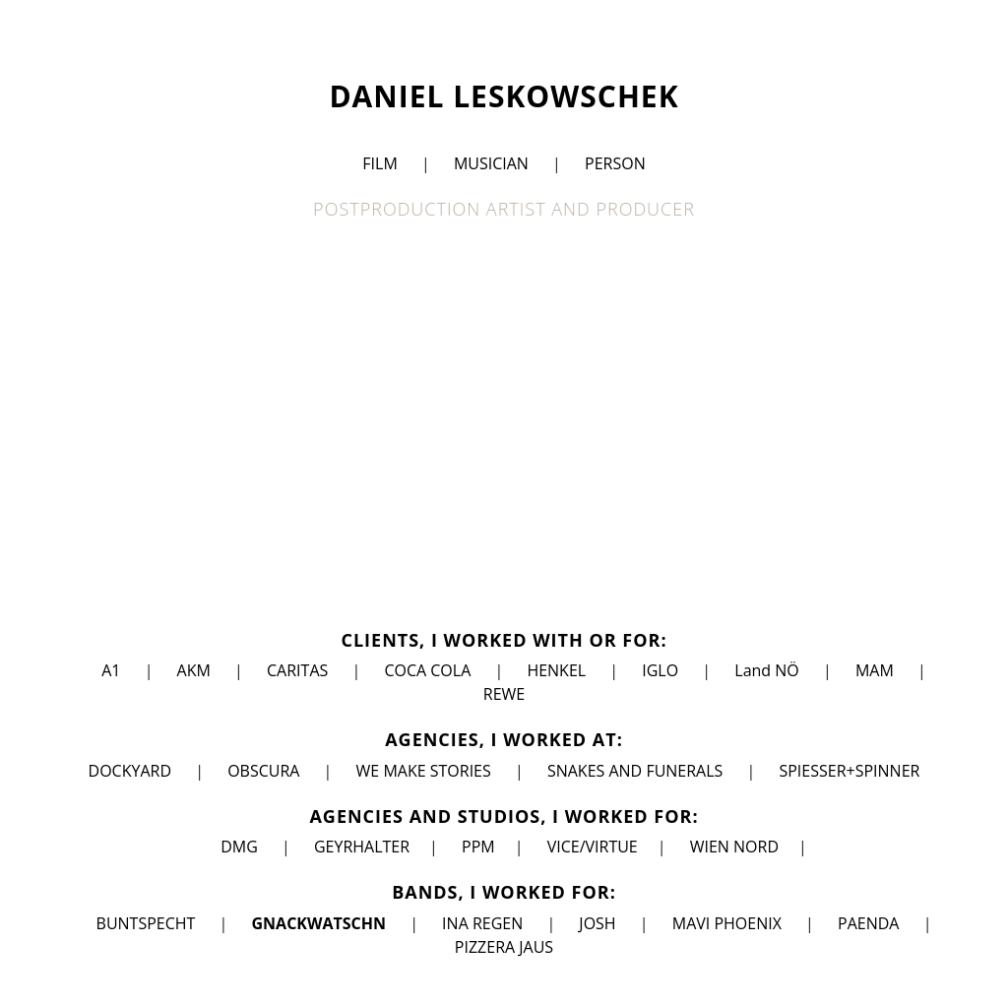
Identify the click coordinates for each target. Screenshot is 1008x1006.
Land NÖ (766, 670)
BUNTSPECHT (146, 923)
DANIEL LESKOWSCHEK (503, 96)
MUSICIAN (491, 163)
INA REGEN (482, 923)
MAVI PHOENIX (727, 923)
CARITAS (297, 670)
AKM (194, 670)
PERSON (615, 163)
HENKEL (556, 670)
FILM (379, 163)
